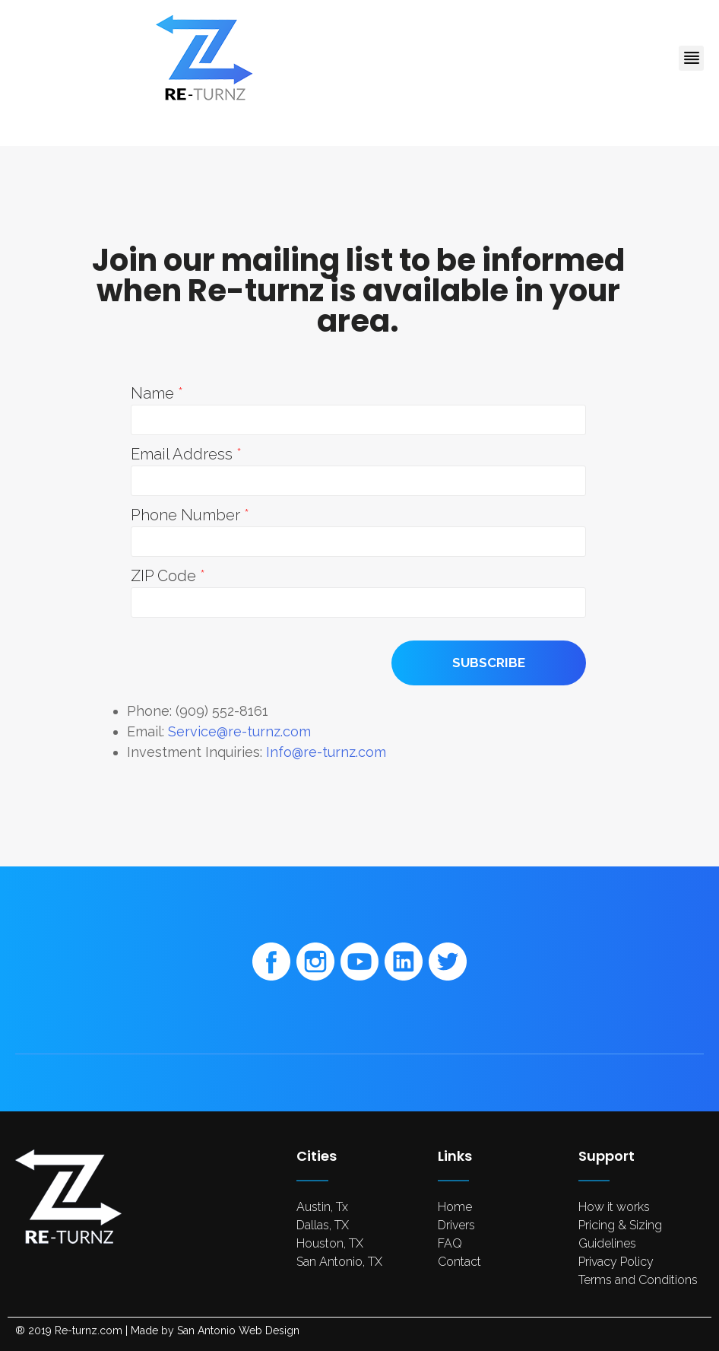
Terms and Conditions (638, 1280)
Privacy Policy (616, 1261)
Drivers (456, 1225)
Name (154, 393)
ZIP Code (165, 576)
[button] (691, 58)
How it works (614, 1207)
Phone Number (187, 515)
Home (455, 1207)
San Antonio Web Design (238, 1330)
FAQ (450, 1243)
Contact (459, 1261)
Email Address (183, 454)
